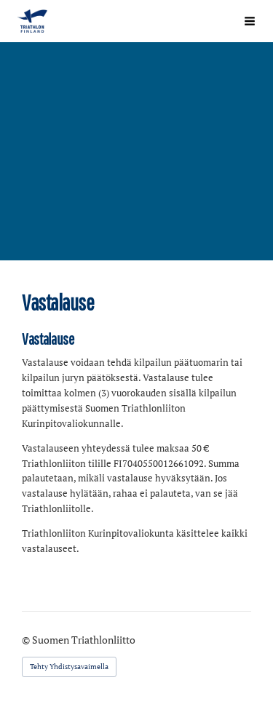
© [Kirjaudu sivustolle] (27, 640)
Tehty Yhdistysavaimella (69, 666)
